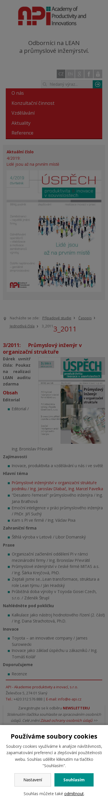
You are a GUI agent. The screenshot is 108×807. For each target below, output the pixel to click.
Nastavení (32, 779)
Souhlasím (74, 779)
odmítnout (74, 793)
